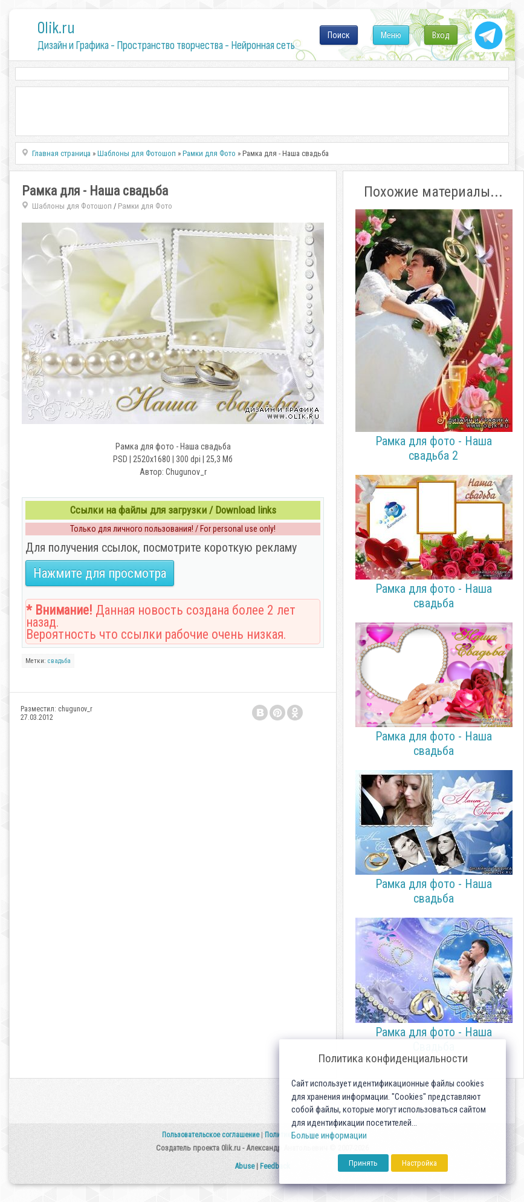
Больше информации (329, 1136)
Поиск (339, 35)
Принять (363, 1163)
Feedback (275, 1166)
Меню (391, 35)
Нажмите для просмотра (99, 573)
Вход (441, 35)
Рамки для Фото (145, 206)
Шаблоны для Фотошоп (72, 206)
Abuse (244, 1166)
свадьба (59, 661)
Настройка (419, 1163)
